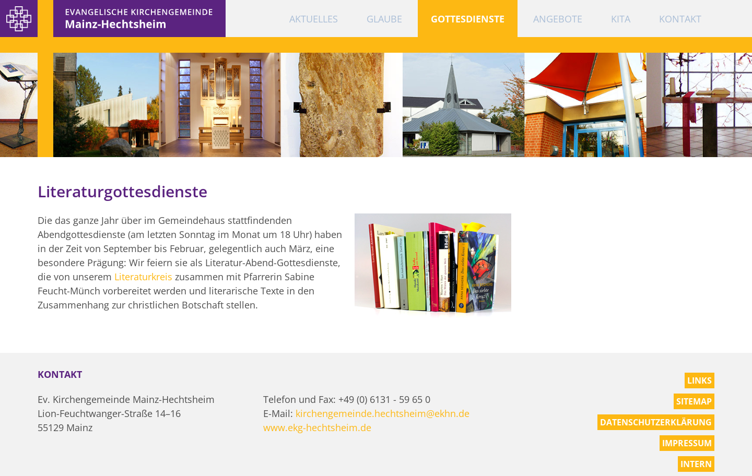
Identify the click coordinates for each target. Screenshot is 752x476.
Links (699, 380)
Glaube (384, 19)
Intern (696, 464)
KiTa (620, 19)
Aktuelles (313, 19)
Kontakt (680, 19)
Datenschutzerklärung (656, 422)
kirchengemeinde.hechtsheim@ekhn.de (382, 413)
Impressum (687, 443)
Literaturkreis (143, 276)
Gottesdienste (467, 19)
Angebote (557, 19)
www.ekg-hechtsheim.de (317, 427)
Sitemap (694, 401)
